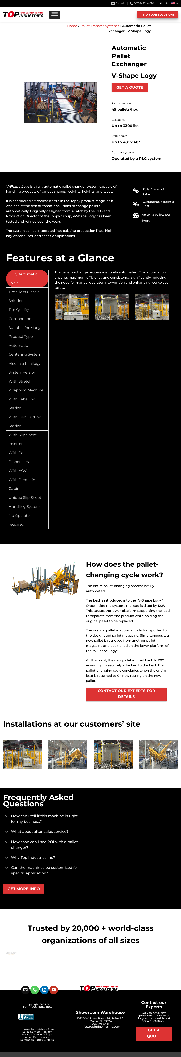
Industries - (39, 1029)
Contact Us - (28, 1039)
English (169, 3)
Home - (25, 1029)
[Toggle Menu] (54, 15)
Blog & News (45, 1039)
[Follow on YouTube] (53, 990)
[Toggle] (7, 816)
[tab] (27, 278)
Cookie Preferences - (37, 1037)
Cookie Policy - (42, 1034)
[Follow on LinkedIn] (44, 990)
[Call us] (34, 990)
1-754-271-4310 (99, 1024)
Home (72, 26)
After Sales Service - (38, 1031)
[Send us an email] (25, 990)
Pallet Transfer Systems (99, 26)
